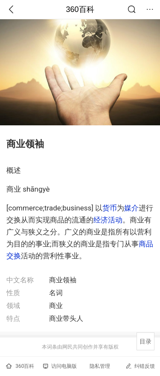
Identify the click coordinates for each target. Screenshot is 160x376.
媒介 (131, 208)
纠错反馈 (140, 366)
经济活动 (107, 220)
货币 (109, 208)
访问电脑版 (60, 366)
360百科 (80, 9)
